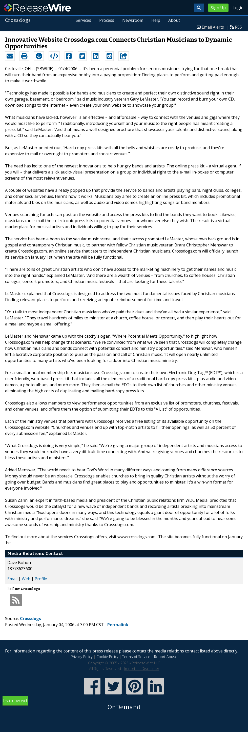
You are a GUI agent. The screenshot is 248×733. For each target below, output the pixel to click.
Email (12, 579)
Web (26, 579)
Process (106, 20)
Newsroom (132, 20)
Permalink (117, 624)
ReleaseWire (37, 8)
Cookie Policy (107, 656)
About (174, 20)
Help (155, 20)
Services (83, 20)
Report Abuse (165, 656)
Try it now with (124, 705)
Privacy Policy (82, 656)
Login (238, 7)
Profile (41, 579)
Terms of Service (136, 656)
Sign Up (218, 7)
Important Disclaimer (141, 668)
